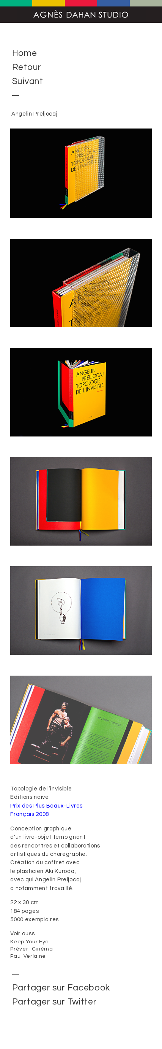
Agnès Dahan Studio (81, 14)
